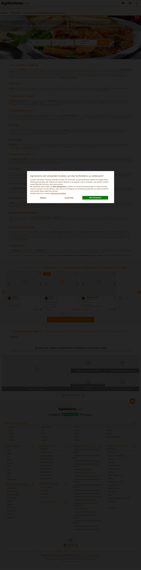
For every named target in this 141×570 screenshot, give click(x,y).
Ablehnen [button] (43, 198)
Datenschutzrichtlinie (58, 193)
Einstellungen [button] (69, 198)
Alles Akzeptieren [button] (95, 198)
